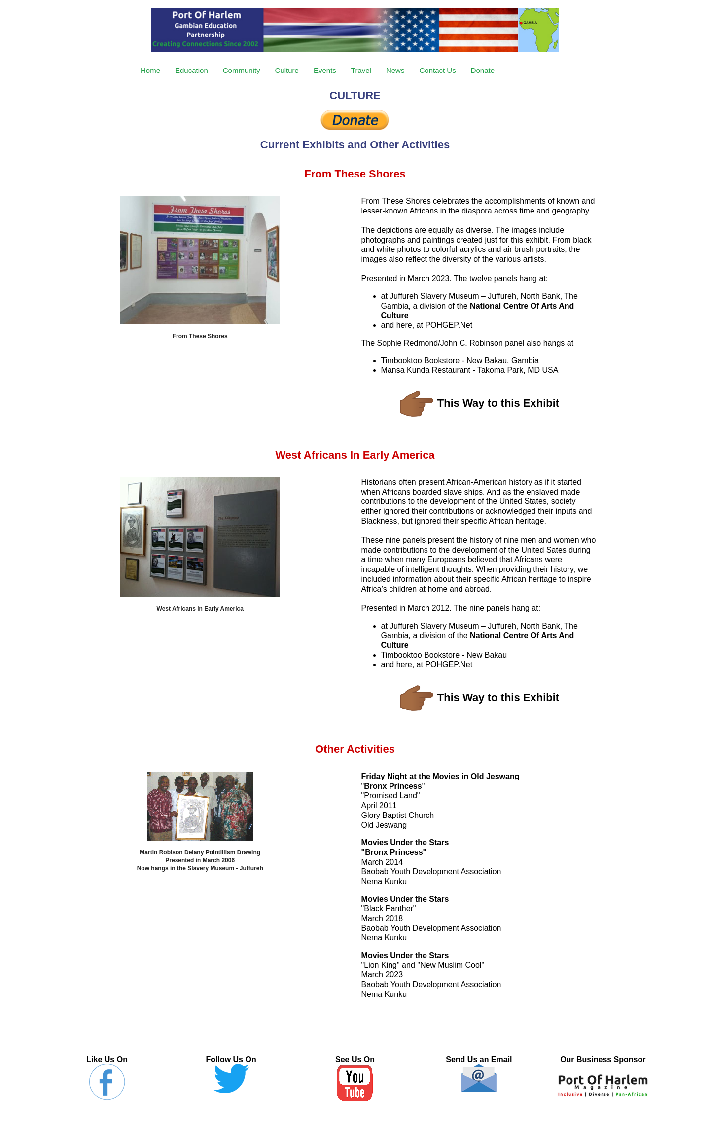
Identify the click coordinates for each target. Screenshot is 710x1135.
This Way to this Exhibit (498, 403)
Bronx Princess (393, 786)
